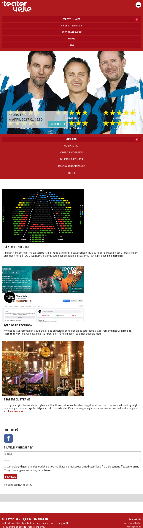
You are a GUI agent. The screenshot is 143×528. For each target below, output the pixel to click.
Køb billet (57, 123)
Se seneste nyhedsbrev (18, 485)
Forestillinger (71, 19)
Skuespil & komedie (71, 159)
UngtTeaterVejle (71, 32)
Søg (71, 45)
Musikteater (71, 145)
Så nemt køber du (71, 25)
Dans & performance (71, 166)
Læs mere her (115, 255)
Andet (71, 173)
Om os (71, 38)
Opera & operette (71, 152)
